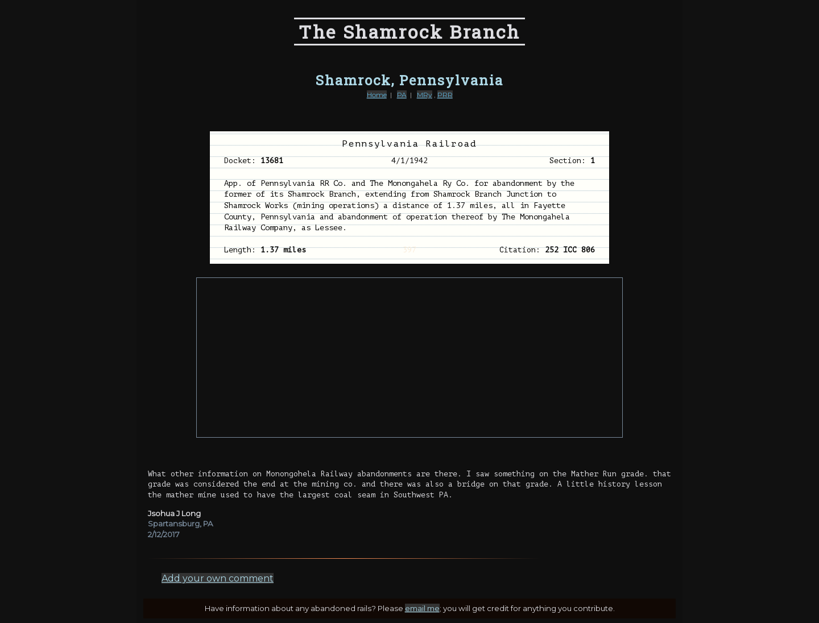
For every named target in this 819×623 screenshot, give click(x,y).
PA (402, 94)
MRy (424, 94)
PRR (445, 94)
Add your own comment (218, 578)
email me (422, 608)
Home (377, 94)
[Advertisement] (409, 357)
